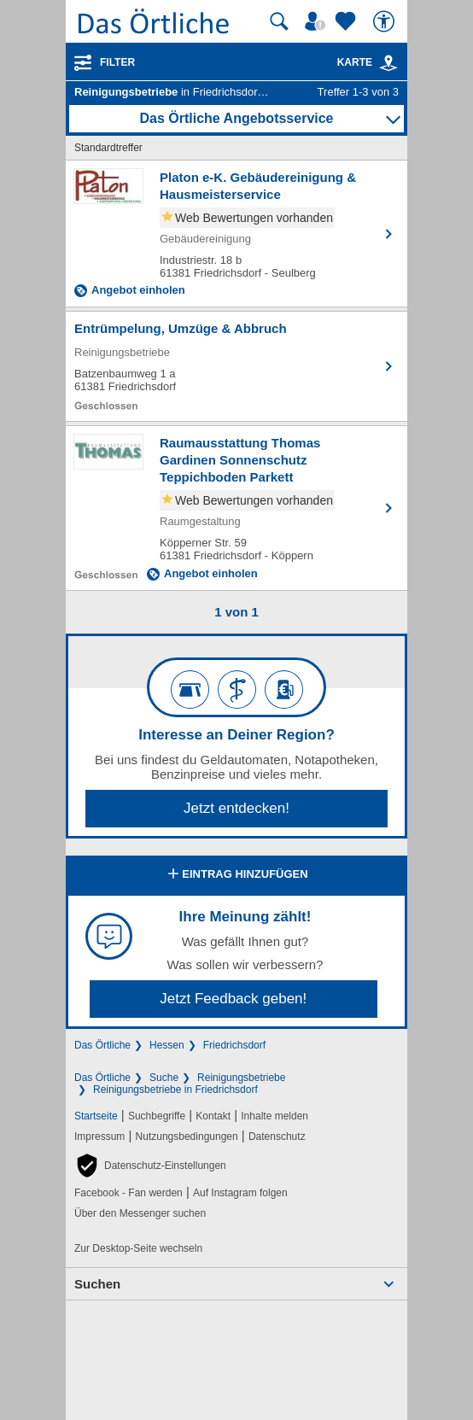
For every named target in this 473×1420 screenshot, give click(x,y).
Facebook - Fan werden (128, 1193)
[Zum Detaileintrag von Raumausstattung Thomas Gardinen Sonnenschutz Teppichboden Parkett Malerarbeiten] (236, 508)
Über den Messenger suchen (140, 1213)
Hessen (166, 1045)
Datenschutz (277, 1136)
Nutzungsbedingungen (187, 1136)
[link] (388, 63)
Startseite (96, 1116)
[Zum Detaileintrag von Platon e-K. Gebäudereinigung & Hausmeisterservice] (236, 233)
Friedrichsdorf (234, 1045)
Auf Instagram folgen (240, 1193)
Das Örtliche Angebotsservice (236, 118)
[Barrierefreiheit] (386, 21)
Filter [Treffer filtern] (117, 62)
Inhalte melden (274, 1116)
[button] (150, 1165)
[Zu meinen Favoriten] (347, 21)
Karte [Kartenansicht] (368, 62)
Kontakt (213, 1116)
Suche (163, 1078)
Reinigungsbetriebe (241, 1078)
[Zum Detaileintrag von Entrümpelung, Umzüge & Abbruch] (236, 366)
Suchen (97, 1284)
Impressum (99, 1136)
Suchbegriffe (156, 1116)
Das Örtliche (102, 1045)
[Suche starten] (279, 21)
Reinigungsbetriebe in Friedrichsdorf (175, 1090)
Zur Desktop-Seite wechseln (138, 1248)
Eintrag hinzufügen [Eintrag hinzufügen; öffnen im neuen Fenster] (236, 875)
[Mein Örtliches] (317, 21)
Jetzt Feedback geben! (233, 998)
